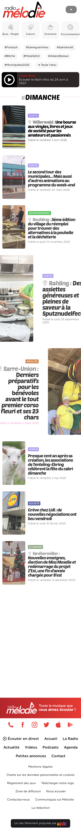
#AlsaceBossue (58, 56)
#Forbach (11, 47)
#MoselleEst (31, 56)
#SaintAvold (65, 47)
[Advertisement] (40, 632)
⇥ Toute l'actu (47, 65)
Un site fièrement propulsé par (40, 824)
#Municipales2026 (17, 65)
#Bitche (10, 56)
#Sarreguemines (37, 47)
